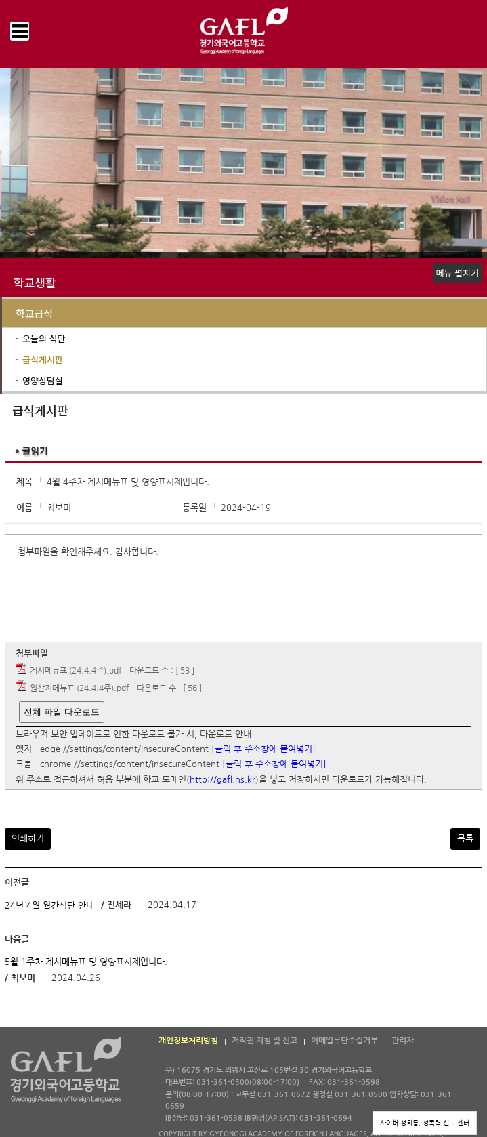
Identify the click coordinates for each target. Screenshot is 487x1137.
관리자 (402, 1041)
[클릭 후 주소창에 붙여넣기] (263, 749)
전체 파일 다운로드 (61, 712)
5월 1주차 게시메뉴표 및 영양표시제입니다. (86, 961)
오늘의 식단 (43, 338)
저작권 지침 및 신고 (264, 1041)
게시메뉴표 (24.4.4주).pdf (75, 671)
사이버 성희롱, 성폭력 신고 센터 (424, 1122)
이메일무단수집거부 (344, 1041)
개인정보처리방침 (188, 1041)
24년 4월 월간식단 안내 (49, 905)
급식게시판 (42, 359)
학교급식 (34, 313)
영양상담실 (42, 380)
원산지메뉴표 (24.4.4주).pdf (79, 688)
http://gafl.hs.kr (222, 779)
